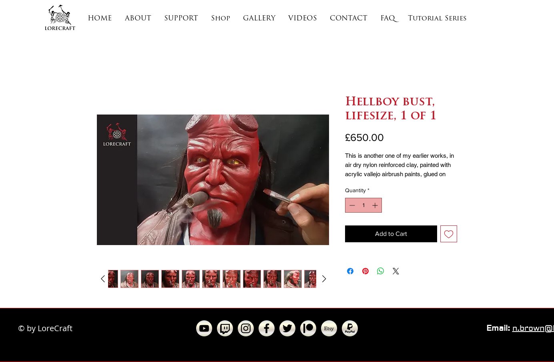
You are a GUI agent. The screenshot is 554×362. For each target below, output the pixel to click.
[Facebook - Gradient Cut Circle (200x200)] (267, 328)
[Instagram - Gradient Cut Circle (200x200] (246, 328)
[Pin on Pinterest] (365, 271)
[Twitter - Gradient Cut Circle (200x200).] (287, 328)
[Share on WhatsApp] (380, 271)
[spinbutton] (363, 205)
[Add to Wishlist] (448, 233)
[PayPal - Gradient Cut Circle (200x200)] (350, 328)
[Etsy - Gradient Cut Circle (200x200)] (329, 328)
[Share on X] (396, 271)
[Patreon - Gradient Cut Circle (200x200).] (308, 328)
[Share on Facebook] (350, 271)
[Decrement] (351, 205)
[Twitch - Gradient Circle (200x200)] (225, 328)
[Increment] (376, 205)
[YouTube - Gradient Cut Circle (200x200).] (204, 328)
